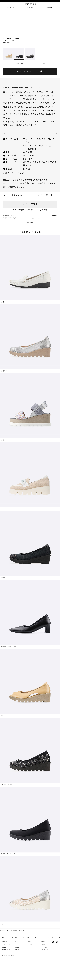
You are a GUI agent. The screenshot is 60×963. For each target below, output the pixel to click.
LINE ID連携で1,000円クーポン (6, 936)
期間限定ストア (31, 951)
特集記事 (17, 955)
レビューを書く (30, 209)
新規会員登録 (17, 953)
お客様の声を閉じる (30, 228)
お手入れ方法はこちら (13, 178)
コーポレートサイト (45, 955)
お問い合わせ (44, 953)
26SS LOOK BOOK (19, 949)
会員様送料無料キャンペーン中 (30, 0)
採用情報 (43, 951)
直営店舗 (30, 949)
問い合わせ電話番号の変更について (30, 2)
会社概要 (43, 949)
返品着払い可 (24, 936)
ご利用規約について (6, 951)
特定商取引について (6, 955)
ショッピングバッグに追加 (30, 77)
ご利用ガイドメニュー (6, 949)
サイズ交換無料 (17, 936)
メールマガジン (18, 951)
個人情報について (5, 953)
